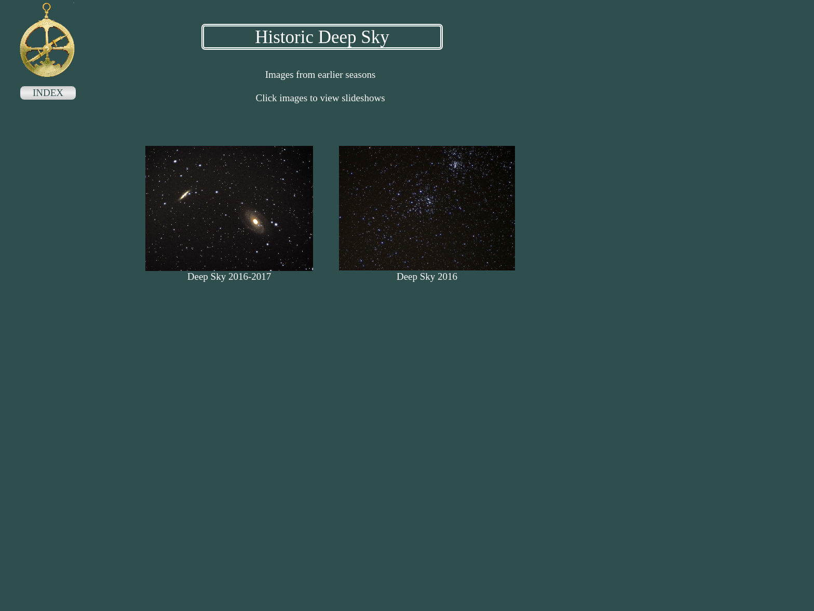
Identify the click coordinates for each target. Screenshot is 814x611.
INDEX (48, 92)
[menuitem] (48, 94)
